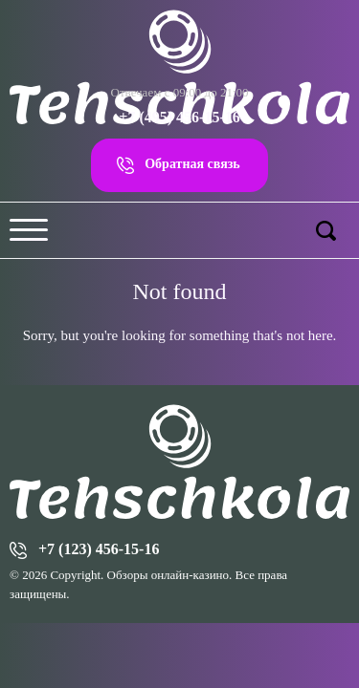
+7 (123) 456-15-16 (98, 549)
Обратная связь (192, 164)
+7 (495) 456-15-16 (179, 117)
